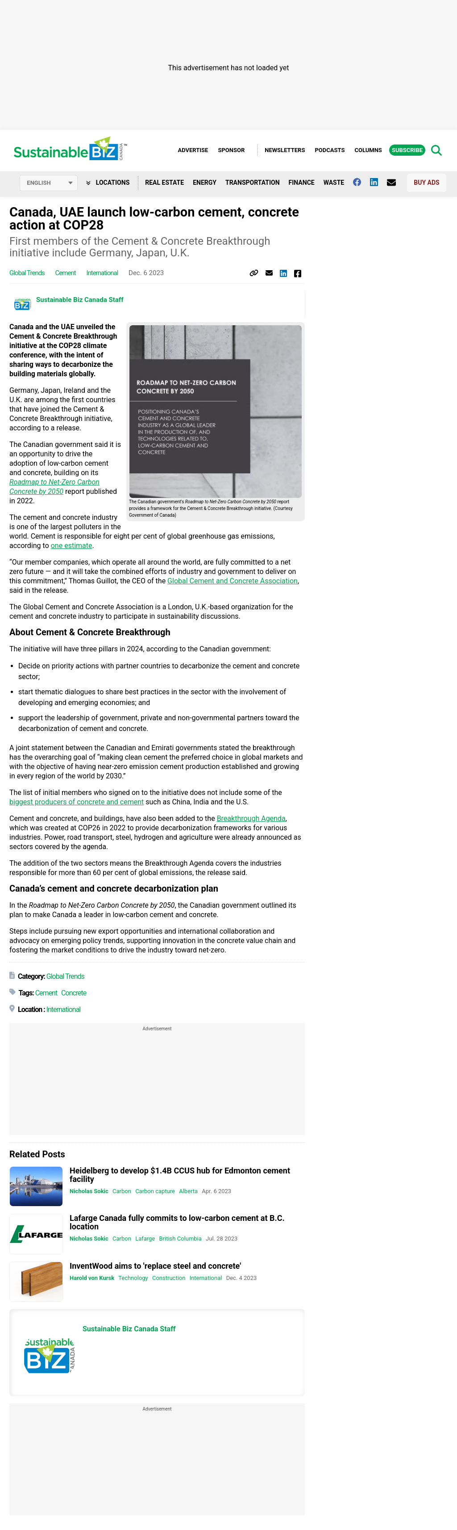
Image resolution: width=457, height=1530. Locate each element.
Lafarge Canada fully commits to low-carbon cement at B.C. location (177, 1223)
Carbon (121, 1191)
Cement (65, 273)
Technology (133, 1278)
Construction (168, 1278)
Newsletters (285, 150)
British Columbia (180, 1239)
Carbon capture (155, 1191)
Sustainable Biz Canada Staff (80, 300)
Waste (334, 183)
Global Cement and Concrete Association (232, 581)
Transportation (252, 183)
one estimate (71, 546)
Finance (302, 183)
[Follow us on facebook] (361, 182)
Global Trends (27, 273)
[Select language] (49, 183)
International (102, 273)
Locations (107, 183)
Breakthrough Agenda (251, 819)
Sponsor (231, 150)
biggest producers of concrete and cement (76, 802)
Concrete (73, 993)
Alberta (188, 1191)
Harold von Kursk (92, 1278)
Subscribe (407, 150)
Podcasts (330, 150)
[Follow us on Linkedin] (378, 182)
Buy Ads (426, 183)
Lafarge (145, 1239)
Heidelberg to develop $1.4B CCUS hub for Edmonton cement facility (180, 1175)
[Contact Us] (396, 183)
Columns (368, 150)
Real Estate (164, 183)
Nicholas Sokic (89, 1191)
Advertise (193, 150)
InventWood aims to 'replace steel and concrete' (155, 1266)
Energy (204, 183)
